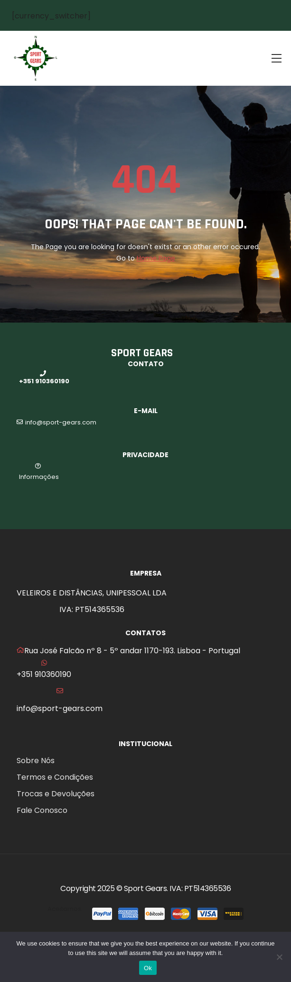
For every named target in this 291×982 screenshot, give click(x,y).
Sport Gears (145, 888)
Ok (148, 968)
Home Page (156, 258)
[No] (279, 957)
